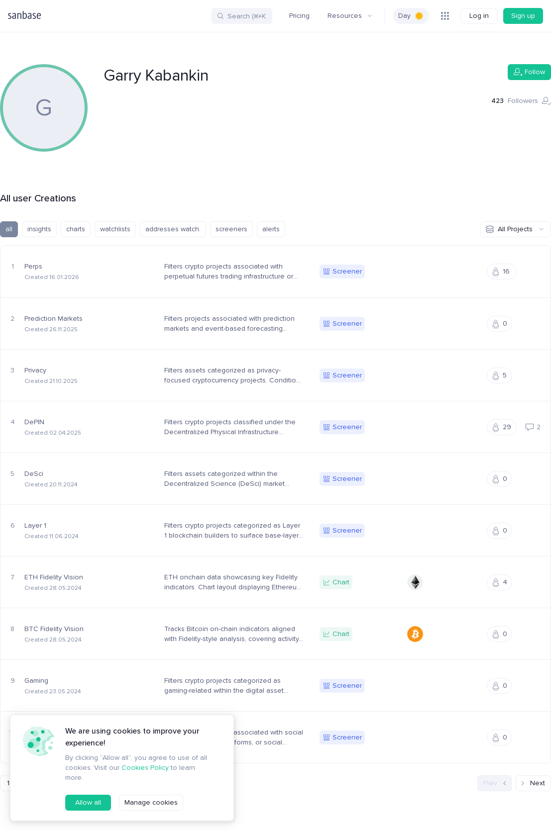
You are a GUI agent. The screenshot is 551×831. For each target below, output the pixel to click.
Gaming (36, 681)
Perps (33, 267)
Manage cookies (149, 803)
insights (39, 229)
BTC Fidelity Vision (53, 629)
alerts (268, 229)
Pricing (301, 16)
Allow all (88, 803)
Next (533, 783)
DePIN (34, 422)
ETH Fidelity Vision (53, 577)
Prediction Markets (53, 319)
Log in (479, 16)
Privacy (35, 370)
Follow (529, 72)
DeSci (33, 474)
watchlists (115, 229)
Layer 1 (36, 526)
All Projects (516, 229)
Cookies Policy (142, 778)
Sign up (523, 16)
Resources (350, 16)
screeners (229, 229)
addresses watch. (172, 229)
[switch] (412, 16)
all (8, 229)
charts (75, 229)
